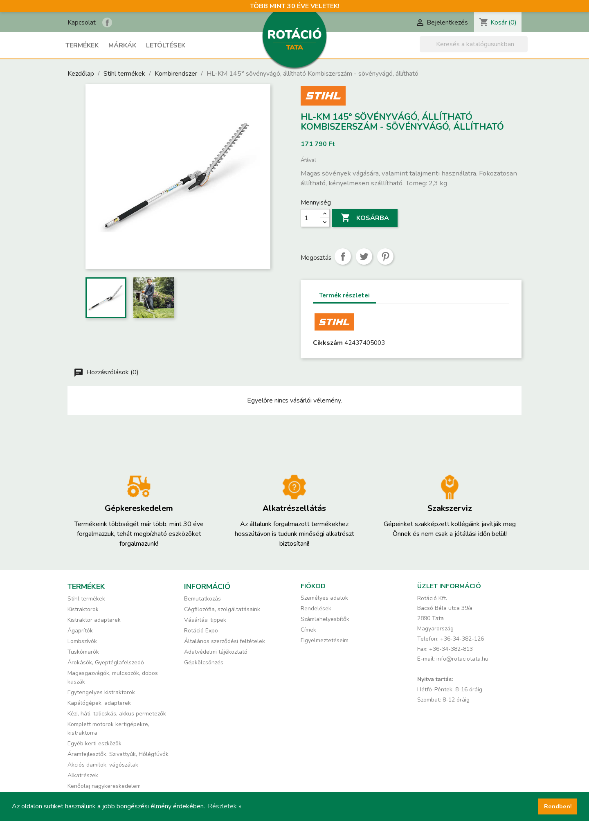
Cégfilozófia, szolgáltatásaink (222, 609)
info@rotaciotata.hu (462, 659)
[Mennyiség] (310, 218)
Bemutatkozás (202, 599)
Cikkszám (328, 343)
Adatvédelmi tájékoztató (215, 652)
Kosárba (365, 218)
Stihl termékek (86, 599)
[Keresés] (474, 44)
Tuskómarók (83, 652)
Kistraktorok (83, 609)
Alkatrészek (82, 775)
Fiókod (313, 586)
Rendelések (316, 608)
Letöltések (165, 45)
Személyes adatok (324, 598)
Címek (308, 630)
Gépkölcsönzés (203, 662)
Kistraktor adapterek (94, 620)
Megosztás (343, 256)
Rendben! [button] (558, 806)
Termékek (82, 45)
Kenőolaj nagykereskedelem (104, 786)
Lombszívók (82, 641)
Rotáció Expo (201, 630)
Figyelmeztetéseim (324, 640)
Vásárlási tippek (205, 620)
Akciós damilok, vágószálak (102, 765)
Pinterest (385, 256)
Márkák (122, 45)
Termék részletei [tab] (344, 295)
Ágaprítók (80, 630)
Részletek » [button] (224, 806)
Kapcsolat (81, 22)
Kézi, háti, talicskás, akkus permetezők (116, 714)
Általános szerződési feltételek (224, 641)
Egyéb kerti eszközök (94, 743)
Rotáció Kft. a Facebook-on (107, 22)
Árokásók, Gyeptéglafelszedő (105, 662)
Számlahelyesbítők (325, 619)
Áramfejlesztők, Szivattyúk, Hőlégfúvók (118, 754)
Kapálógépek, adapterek (99, 703)
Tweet (364, 256)
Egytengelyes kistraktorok (101, 692)
